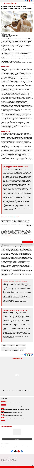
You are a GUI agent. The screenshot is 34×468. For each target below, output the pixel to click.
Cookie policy (8, 461)
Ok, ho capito (28, 241)
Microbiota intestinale (5, 350)
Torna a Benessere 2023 (29, 353)
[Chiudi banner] (32, 225)
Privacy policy (3, 461)
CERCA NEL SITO (17, 439)
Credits (12, 461)
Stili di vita (21, 350)
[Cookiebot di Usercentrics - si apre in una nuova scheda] (27, 225)
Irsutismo (24, 347)
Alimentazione (4, 345)
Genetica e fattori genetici (12, 347)
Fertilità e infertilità (4, 347)
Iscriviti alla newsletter (17, 466)
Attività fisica (18, 345)
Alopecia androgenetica (11, 345)
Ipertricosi (19, 347)
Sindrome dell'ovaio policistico (14, 350)
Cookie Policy (9, 235)
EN (32, 0)
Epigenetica (23, 345)
